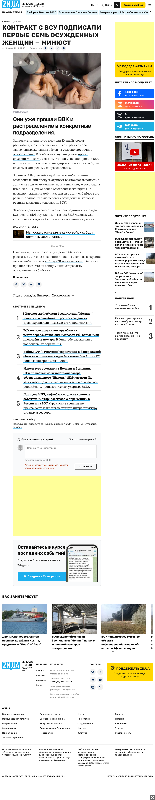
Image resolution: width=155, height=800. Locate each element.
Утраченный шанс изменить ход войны (127, 307)
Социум (119, 714)
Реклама (40, 675)
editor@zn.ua (67, 697)
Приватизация (9, 733)
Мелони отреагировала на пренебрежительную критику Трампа (129, 321)
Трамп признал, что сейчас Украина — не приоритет (127, 335)
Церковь (82, 728)
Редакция (41, 680)
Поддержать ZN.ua (133, 5)
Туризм (119, 728)
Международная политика (15, 719)
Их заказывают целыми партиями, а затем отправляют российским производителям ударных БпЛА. (60, 377)
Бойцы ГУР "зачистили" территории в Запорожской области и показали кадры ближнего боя (129, 279)
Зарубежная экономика (52, 719)
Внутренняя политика (13, 714)
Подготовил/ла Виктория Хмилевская (41, 295)
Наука (81, 714)
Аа (117, 5)
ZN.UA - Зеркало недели (134, 165)
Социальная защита (50, 714)
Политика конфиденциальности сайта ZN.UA (130, 776)
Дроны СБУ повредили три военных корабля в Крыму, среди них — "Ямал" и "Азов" (129, 228)
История (119, 719)
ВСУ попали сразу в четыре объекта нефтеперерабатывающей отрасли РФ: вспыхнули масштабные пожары (130, 260)
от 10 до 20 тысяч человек (64, 261)
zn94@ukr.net (68, 689)
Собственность (123, 733)
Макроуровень (9, 723)
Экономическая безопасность (55, 728)
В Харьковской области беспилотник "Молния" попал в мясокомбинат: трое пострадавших (129, 243)
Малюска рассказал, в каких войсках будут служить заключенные (60, 234)
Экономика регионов (13, 737)
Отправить (85, 466)
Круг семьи (121, 723)
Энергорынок (9, 728)
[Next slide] (150, 12)
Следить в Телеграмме (41, 576)
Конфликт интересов (51, 723)
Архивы (40, 670)
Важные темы (12, 12)
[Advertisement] (57, 506)
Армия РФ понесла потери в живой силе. (62, 356)
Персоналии (46, 733)
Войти (108, 5)
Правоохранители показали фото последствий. (58, 318)
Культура (82, 733)
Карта (39, 685)
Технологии (84, 719)
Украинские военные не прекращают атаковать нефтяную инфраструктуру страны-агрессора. (60, 403)
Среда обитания (86, 723)
